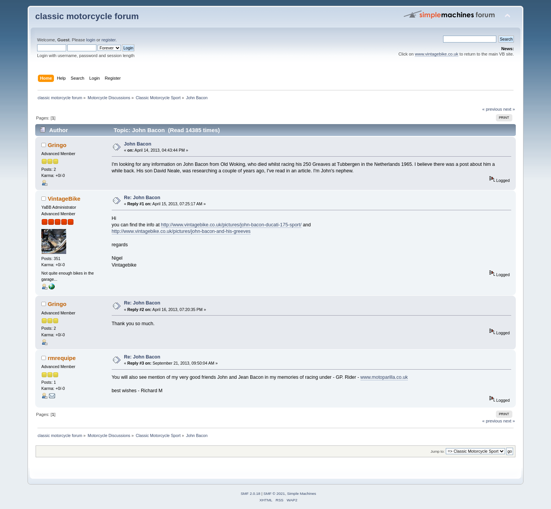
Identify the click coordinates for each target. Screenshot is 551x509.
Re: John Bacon (142, 197)
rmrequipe (62, 358)
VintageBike (64, 198)
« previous (492, 109)
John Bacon (137, 144)
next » (509, 109)
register (108, 40)
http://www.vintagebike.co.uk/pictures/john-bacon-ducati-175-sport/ (231, 224)
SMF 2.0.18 (251, 493)
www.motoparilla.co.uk (384, 377)
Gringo (57, 145)
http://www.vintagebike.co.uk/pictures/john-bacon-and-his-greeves (181, 231)
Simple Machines (301, 493)
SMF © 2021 (274, 493)
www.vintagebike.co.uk (436, 54)
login (90, 40)
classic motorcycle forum (87, 16)
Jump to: (437, 451)
